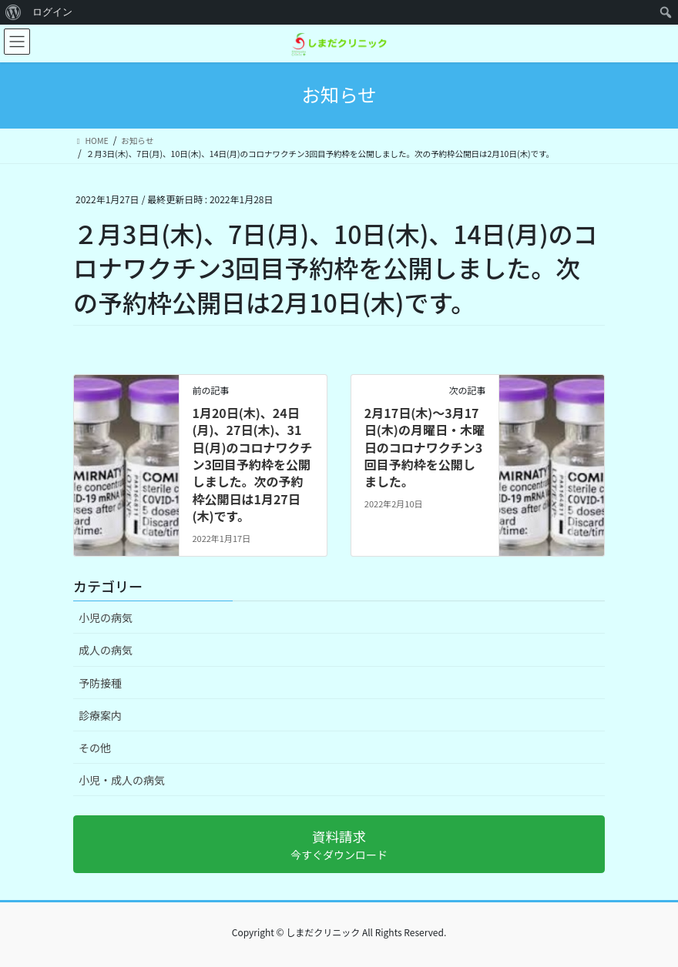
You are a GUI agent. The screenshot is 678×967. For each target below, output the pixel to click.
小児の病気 (106, 617)
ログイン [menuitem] (52, 12)
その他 (95, 747)
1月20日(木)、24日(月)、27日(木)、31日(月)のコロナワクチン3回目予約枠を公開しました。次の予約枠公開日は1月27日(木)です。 (252, 464)
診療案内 (100, 715)
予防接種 (100, 683)
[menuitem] (13, 12)
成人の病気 (106, 649)
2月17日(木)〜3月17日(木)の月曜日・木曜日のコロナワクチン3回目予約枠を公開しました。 (424, 447)
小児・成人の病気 (122, 780)
